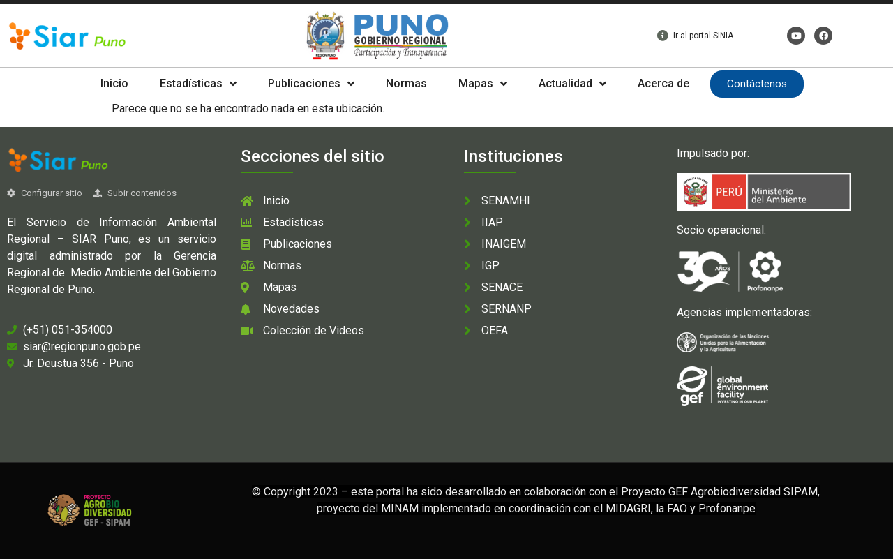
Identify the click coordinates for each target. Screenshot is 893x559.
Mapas (482, 83)
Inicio (114, 83)
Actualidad (572, 83)
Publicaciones (311, 83)
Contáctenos (757, 83)
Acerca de (663, 83)
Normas (406, 83)
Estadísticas (198, 83)
